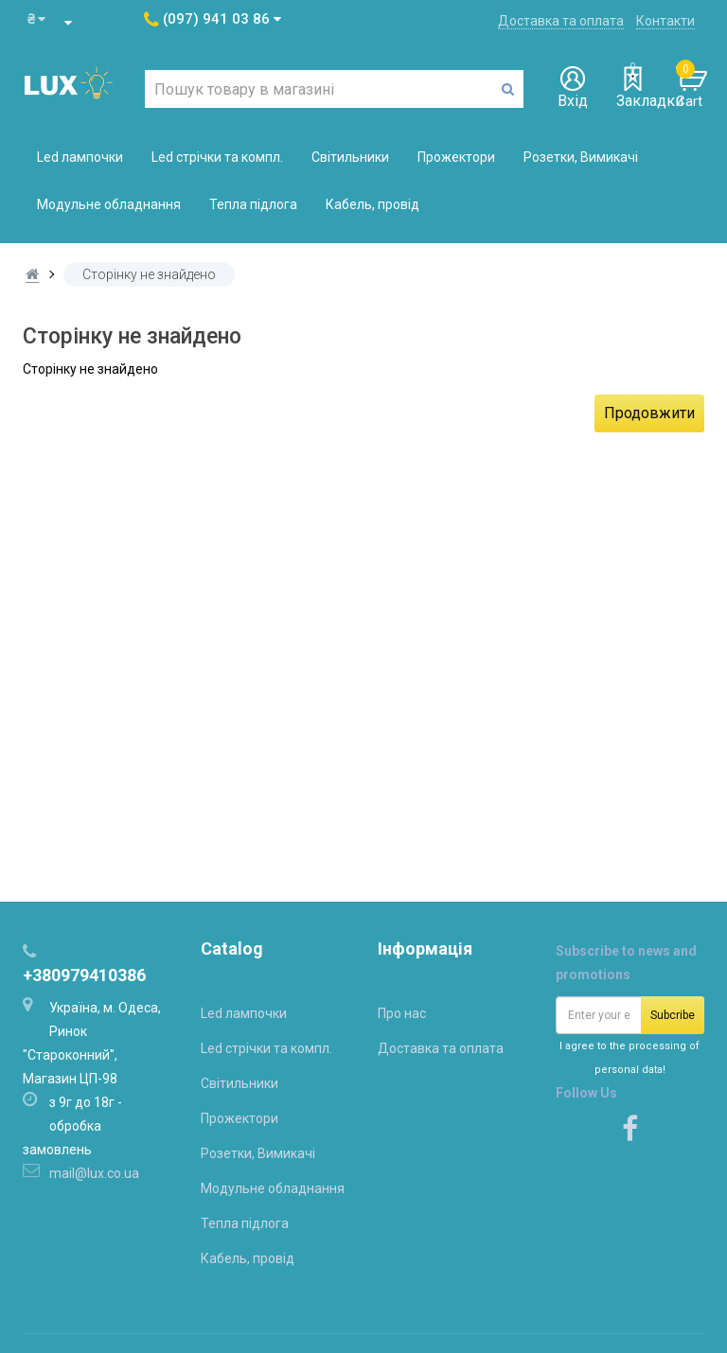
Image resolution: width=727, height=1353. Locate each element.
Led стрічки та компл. (217, 157)
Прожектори (456, 157)
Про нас (402, 1013)
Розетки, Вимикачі (580, 157)
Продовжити (649, 413)
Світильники (350, 157)
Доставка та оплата (561, 20)
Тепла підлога (253, 204)
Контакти (665, 20)
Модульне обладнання (109, 204)
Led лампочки (80, 157)
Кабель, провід (372, 204)
